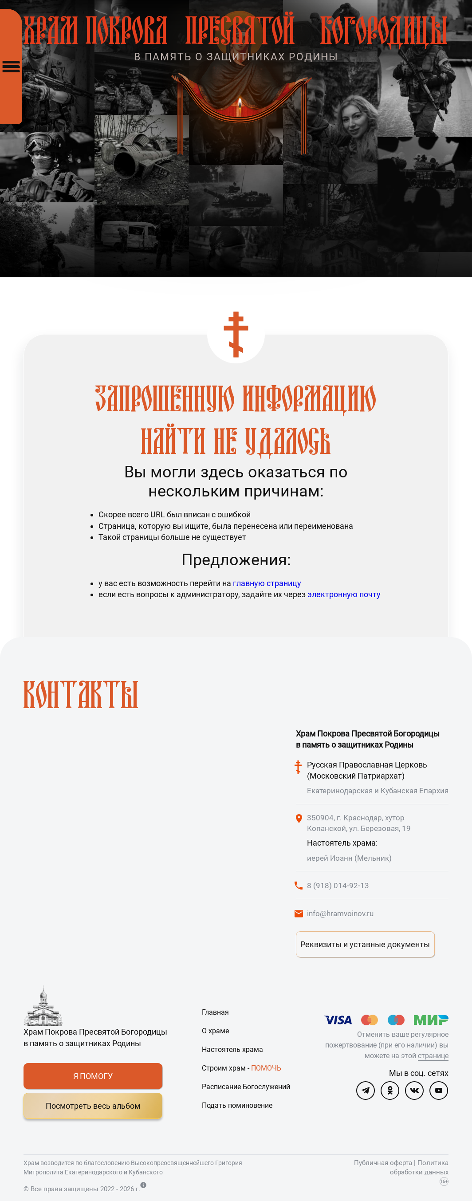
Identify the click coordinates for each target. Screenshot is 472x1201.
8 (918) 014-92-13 (338, 885)
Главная (215, 1012)
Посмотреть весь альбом (93, 1105)
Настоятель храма (232, 1049)
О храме (215, 1031)
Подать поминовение (237, 1105)
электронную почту (344, 594)
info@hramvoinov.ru (340, 913)
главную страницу (267, 583)
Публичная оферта (383, 1163)
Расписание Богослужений (246, 1087)
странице (433, 1055)
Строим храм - (241, 1068)
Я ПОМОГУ (93, 1076)
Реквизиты (365, 944)
